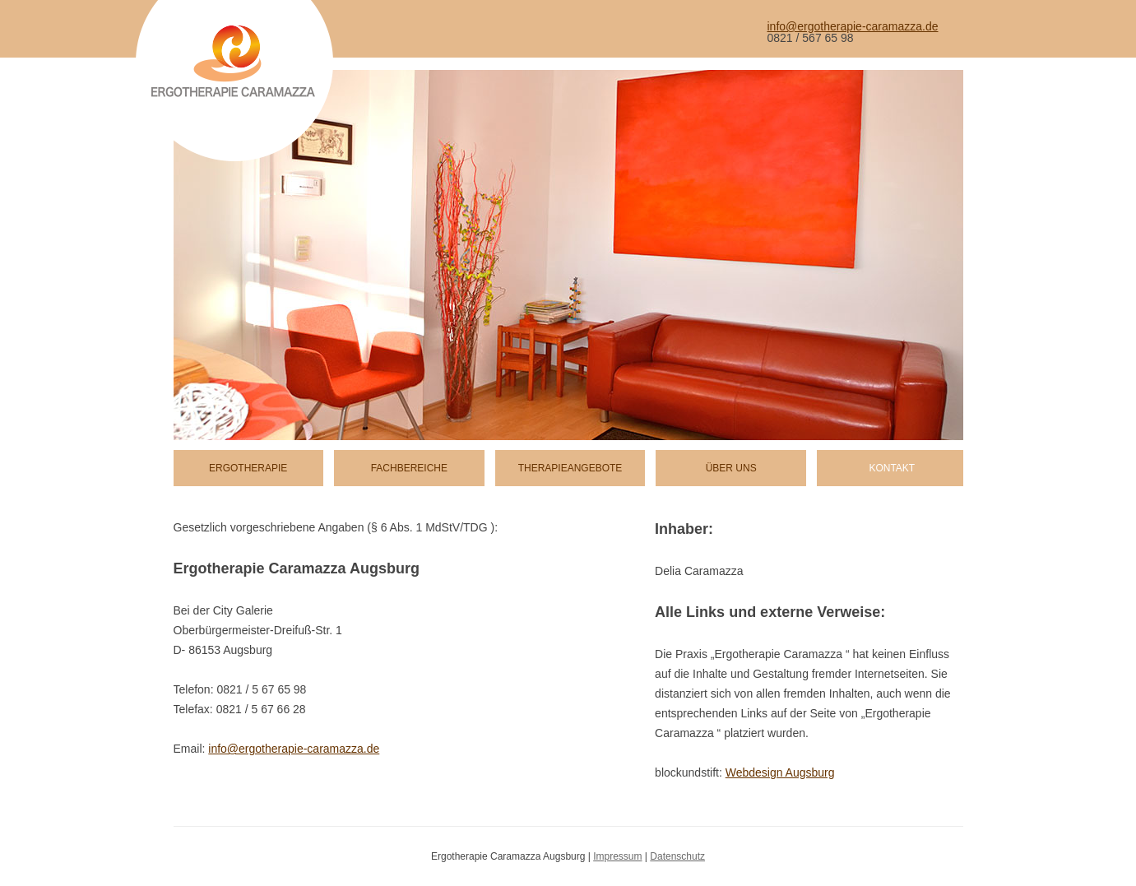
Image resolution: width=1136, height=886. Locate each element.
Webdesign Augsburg (780, 772)
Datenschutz (677, 856)
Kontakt (892, 468)
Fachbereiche (409, 468)
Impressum (617, 856)
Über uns (731, 468)
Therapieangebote (570, 468)
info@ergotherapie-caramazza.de (853, 26)
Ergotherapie (248, 468)
